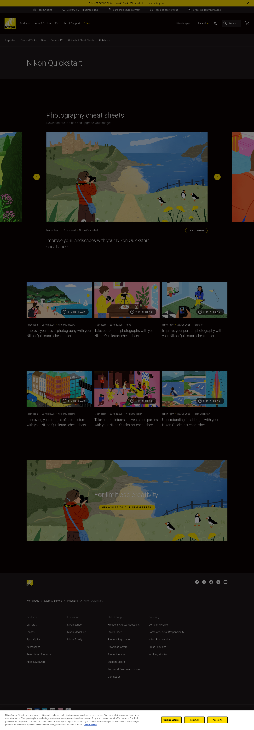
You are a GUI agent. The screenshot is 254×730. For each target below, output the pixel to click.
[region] (127, 720)
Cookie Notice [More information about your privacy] (90, 724)
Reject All (194, 719)
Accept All (217, 719)
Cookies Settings (171, 719)
